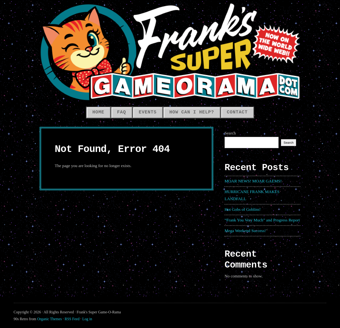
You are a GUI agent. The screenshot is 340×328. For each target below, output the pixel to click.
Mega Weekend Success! (245, 230)
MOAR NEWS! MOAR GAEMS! (253, 181)
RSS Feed (72, 319)
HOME (98, 112)
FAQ (121, 112)
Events (148, 112)
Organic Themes (49, 319)
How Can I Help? (191, 112)
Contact (237, 112)
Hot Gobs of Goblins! (243, 209)
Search (230, 133)
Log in (87, 319)
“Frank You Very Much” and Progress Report (262, 220)
